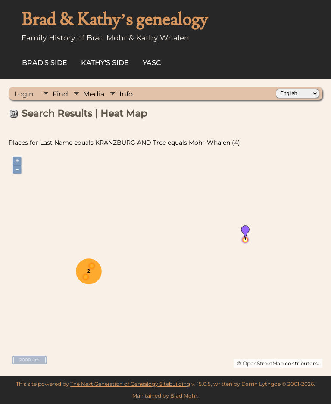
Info (126, 94)
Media (93, 94)
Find (60, 94)
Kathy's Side (105, 63)
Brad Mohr (183, 395)
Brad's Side (44, 63)
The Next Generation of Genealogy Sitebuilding (130, 384)
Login (24, 94)
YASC (152, 63)
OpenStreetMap (263, 363)
